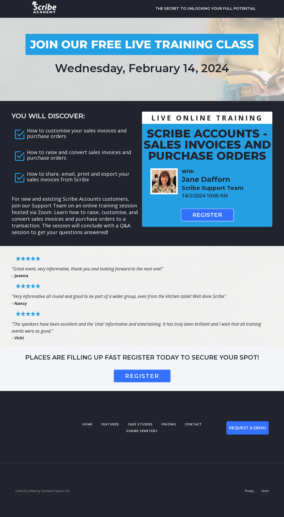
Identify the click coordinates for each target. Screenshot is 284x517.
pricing (169, 424)
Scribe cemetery (142, 431)
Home (87, 424)
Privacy (249, 491)
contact (193, 424)
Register (207, 215)
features (110, 424)
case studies (140, 424)
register (142, 376)
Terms (265, 491)
